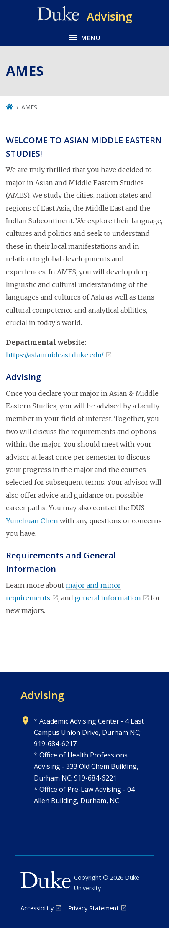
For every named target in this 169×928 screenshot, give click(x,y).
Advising (42, 695)
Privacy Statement (93, 908)
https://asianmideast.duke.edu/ (55, 355)
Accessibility (37, 908)
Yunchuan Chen (32, 521)
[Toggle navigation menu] (84, 37)
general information (108, 598)
